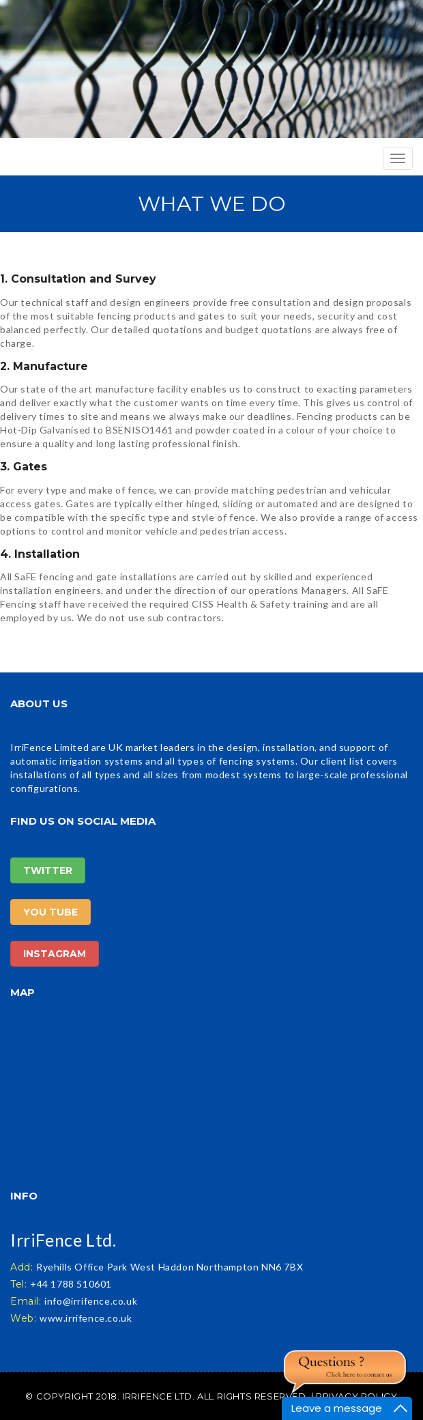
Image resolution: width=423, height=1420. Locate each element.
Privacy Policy (356, 1396)
